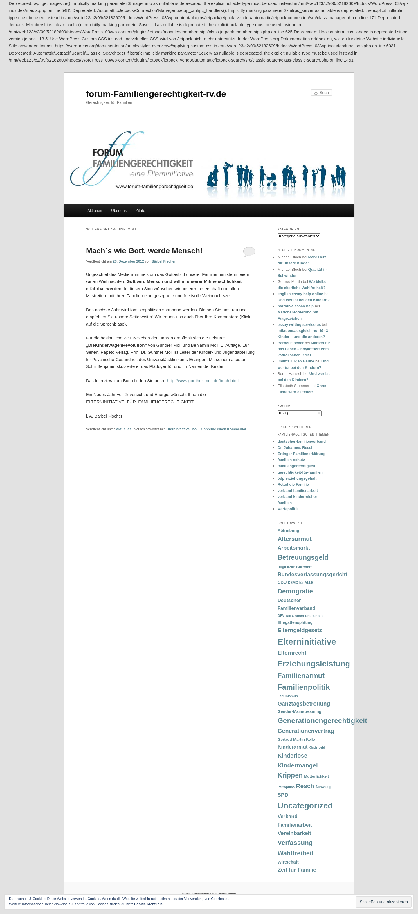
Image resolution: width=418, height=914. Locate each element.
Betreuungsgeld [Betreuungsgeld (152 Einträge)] (303, 557)
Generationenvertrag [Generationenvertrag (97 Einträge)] (306, 731)
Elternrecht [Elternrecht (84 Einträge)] (292, 653)
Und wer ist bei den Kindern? (304, 300)
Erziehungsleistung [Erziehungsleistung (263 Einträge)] (314, 663)
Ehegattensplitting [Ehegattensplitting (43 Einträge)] (295, 622)
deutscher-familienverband (302, 441)
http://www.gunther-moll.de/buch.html (203, 380)
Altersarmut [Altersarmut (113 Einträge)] (295, 538)
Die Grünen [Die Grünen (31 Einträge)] (295, 615)
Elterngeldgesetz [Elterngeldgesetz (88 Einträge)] (300, 630)
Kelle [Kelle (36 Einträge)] (310, 740)
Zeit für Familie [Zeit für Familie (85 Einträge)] (297, 870)
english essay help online (300, 294)
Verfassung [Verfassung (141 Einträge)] (295, 842)
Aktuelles (123, 429)
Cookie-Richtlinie (148, 904)
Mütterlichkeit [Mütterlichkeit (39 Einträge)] (316, 776)
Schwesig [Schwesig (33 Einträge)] (323, 787)
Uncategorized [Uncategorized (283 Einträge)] (305, 805)
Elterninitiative (177, 429)
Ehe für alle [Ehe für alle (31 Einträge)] (314, 615)
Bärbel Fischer (164, 261)
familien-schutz (291, 460)
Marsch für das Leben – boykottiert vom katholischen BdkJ (304, 349)
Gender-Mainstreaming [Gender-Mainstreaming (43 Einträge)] (299, 711)
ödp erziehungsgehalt (297, 478)
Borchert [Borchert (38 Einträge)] (304, 567)
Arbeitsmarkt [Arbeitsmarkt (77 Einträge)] (294, 548)
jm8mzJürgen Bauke (296, 361)
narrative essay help (296, 306)
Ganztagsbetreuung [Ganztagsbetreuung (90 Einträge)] (304, 704)
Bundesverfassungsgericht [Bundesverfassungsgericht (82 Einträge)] (312, 574)
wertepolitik (288, 509)
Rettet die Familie (293, 484)
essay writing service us (299, 324)
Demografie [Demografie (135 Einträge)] (295, 591)
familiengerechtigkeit (296, 466)
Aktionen (94, 210)
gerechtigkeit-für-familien (300, 472)
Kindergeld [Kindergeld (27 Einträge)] (317, 747)
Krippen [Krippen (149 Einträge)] (290, 775)
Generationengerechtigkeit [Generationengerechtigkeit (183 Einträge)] (322, 721)
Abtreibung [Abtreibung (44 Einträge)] (288, 530)
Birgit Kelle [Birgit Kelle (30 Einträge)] (286, 567)
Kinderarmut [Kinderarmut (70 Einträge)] (293, 747)
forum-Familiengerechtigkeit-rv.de (156, 94)
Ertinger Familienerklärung (301, 453)
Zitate (140, 210)
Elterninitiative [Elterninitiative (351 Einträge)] (307, 641)
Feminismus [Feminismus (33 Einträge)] (288, 696)
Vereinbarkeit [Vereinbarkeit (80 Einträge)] (294, 833)
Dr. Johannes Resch (296, 447)
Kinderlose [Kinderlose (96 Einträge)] (292, 755)
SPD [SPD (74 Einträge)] (283, 795)
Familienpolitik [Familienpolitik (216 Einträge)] (304, 687)
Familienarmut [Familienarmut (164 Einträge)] (301, 676)
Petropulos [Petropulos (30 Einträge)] (286, 787)
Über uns (119, 210)
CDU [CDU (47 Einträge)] (282, 582)
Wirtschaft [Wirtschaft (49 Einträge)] (288, 862)
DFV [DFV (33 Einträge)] (281, 616)
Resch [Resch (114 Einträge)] (305, 786)
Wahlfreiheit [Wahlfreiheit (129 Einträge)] (296, 853)
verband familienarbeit (298, 490)
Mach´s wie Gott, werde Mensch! (144, 250)
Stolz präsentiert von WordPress (209, 894)
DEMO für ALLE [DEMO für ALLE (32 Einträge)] (301, 583)
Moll (195, 429)
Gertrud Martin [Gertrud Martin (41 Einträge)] (291, 739)
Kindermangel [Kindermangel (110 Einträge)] (298, 765)
